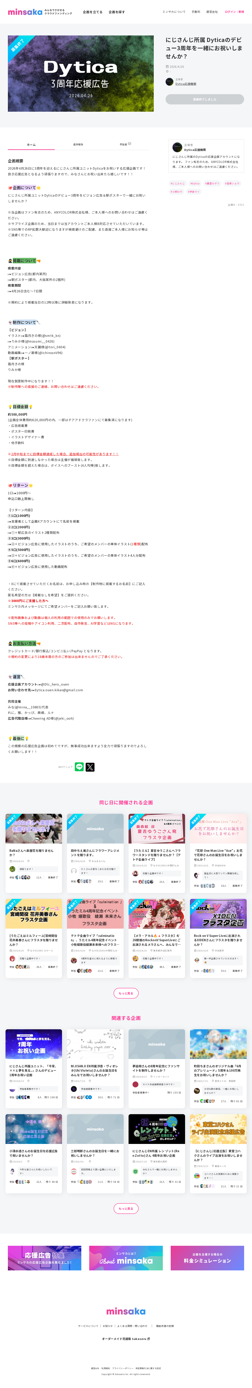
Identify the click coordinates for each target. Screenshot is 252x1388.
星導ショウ (233, 183)
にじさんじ (178, 183)
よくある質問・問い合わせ (133, 1318)
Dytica (196, 183)
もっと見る (126, 993)
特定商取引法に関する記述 (148, 1368)
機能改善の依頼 (169, 1318)
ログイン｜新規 (234, 12)
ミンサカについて (174, 12)
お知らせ (105, 1318)
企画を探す (117, 11)
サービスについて (83, 1318)
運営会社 (212, 12)
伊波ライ (195, 191)
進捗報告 (78, 145)
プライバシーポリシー (122, 1368)
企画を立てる (93, 11)
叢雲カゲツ (213, 183)
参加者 (125, 144)
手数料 (196, 12)
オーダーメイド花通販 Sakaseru (126, 1330)
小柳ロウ (177, 191)
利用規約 (106, 1368)
